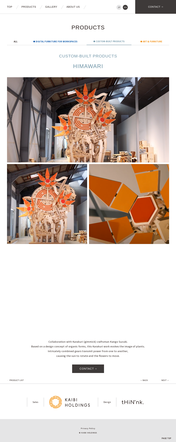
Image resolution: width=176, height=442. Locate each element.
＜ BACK (144, 380)
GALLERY (51, 7)
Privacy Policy (88, 428)
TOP (9, 7)
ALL (15, 41)
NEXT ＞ (165, 380)
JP (119, 7)
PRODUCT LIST (15, 380)
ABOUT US (73, 7)
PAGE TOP (166, 438)
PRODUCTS (28, 7)
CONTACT (154, 7)
